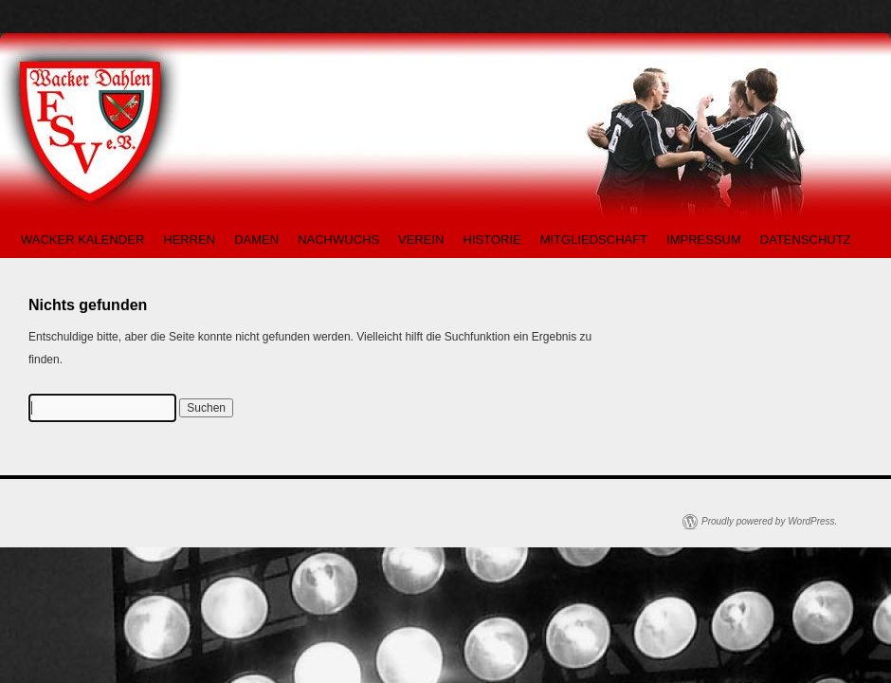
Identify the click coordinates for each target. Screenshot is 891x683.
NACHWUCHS (338, 239)
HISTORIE (492, 239)
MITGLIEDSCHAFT (593, 239)
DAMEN (256, 239)
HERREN (189, 239)
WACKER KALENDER (82, 239)
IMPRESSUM (703, 239)
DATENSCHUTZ (805, 239)
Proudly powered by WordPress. (769, 521)
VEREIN (421, 239)
